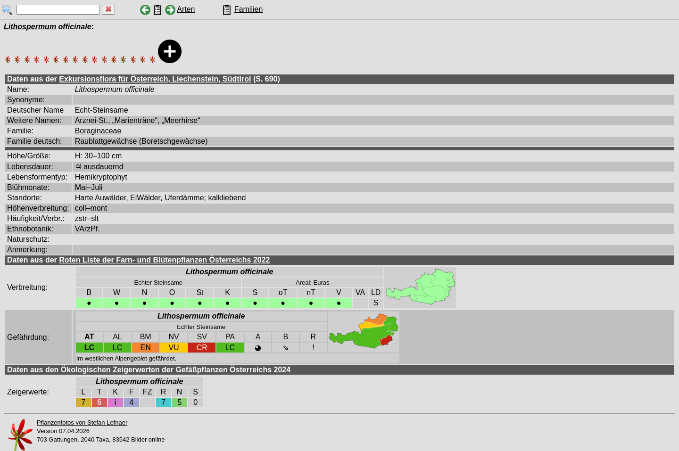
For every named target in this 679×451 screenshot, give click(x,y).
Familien (248, 9)
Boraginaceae (98, 131)
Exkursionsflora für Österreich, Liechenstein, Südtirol (155, 79)
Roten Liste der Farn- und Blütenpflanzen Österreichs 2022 (164, 260)
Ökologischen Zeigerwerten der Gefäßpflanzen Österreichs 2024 (175, 370)
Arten (186, 9)
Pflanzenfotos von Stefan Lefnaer (82, 422)
